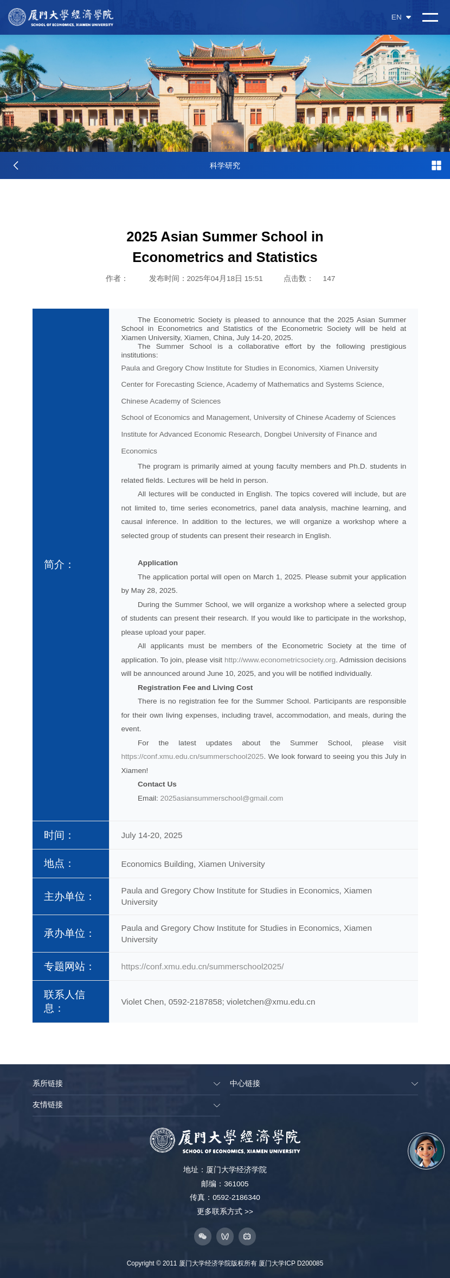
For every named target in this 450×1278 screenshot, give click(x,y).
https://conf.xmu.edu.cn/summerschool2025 (192, 756)
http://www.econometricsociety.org (280, 660)
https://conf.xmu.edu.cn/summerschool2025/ (202, 966)
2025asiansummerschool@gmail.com (222, 798)
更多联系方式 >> (225, 1211)
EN (401, 17)
